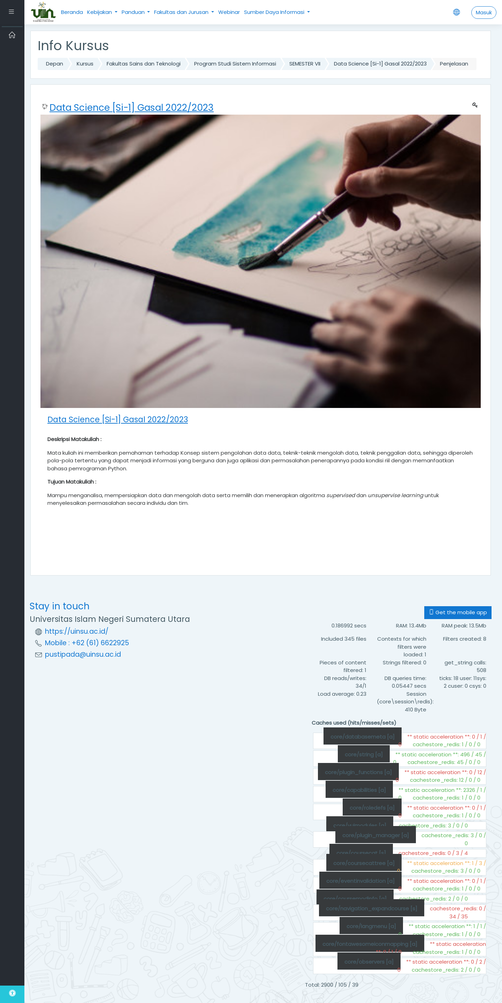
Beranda (72, 12)
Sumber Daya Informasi (275, 12)
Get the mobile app (458, 612)
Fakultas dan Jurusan (182, 12)
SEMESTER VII (304, 63)
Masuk (484, 12)
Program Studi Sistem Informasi (235, 63)
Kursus (85, 63)
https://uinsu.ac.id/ (76, 631)
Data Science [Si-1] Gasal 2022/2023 (380, 63)
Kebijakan (100, 12)
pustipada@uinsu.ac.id (83, 654)
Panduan (134, 12)
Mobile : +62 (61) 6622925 (87, 643)
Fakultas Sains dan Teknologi (144, 63)
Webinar (229, 12)
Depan (54, 63)
